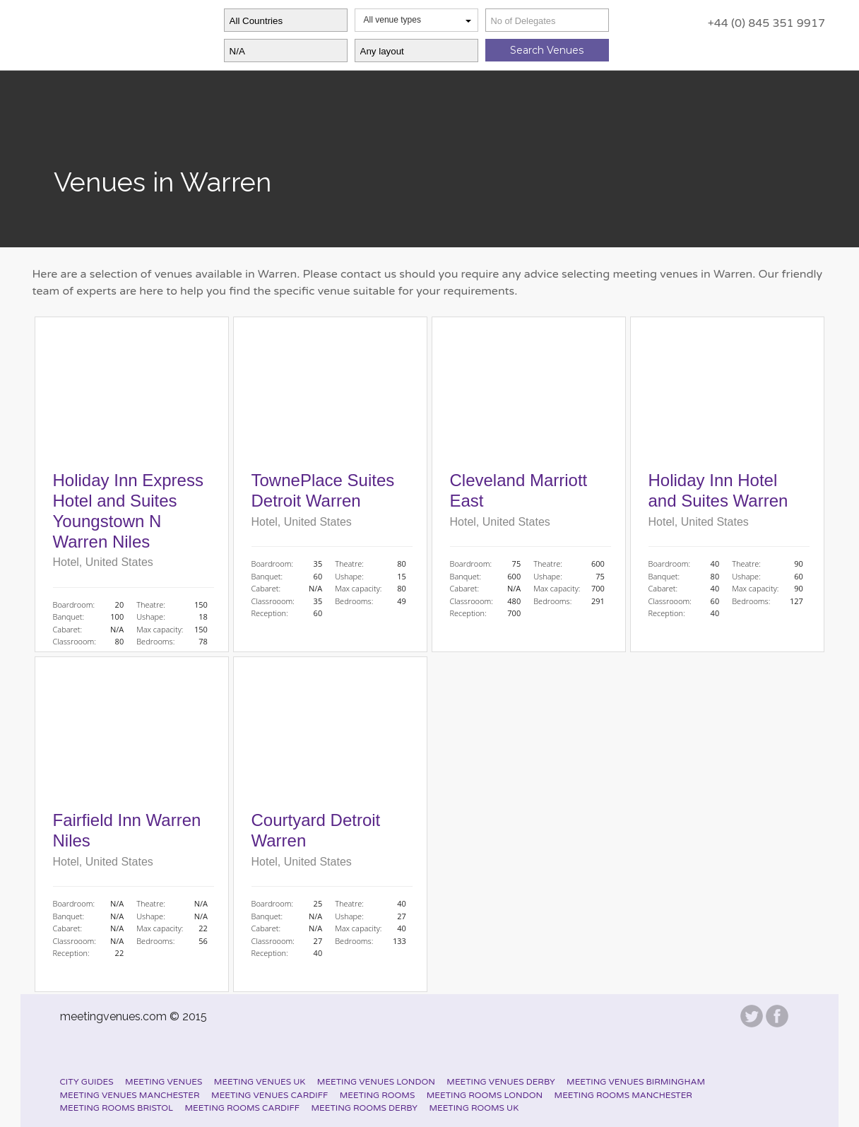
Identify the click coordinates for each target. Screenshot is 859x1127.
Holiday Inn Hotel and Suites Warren (718, 490)
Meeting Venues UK (260, 1082)
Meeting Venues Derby (500, 1082)
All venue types (417, 20)
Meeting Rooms (377, 1095)
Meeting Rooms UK (474, 1108)
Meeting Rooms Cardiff (242, 1108)
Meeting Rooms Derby (364, 1108)
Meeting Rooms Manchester (623, 1095)
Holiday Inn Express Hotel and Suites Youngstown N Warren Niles (128, 510)
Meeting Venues (163, 1082)
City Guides (87, 1082)
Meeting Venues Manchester (130, 1095)
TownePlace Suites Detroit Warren (323, 490)
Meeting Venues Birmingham (636, 1082)
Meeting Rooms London (485, 1095)
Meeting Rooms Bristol (117, 1108)
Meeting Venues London (376, 1082)
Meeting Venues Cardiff (269, 1095)
